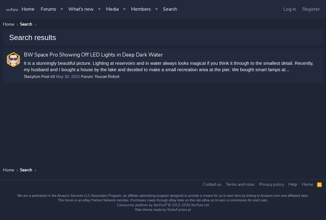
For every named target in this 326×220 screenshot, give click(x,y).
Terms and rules (240, 184)
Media (112, 9)
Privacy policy (271, 184)
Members (141, 9)
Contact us (212, 184)
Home (27, 9)
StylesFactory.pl (179, 209)
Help (292, 184)
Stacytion (32, 76)
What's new (81, 9)
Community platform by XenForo (163, 205)
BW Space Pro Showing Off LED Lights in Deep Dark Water (93, 54)
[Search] (170, 9)
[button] (62, 9)
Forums (48, 9)
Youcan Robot (107, 76)
